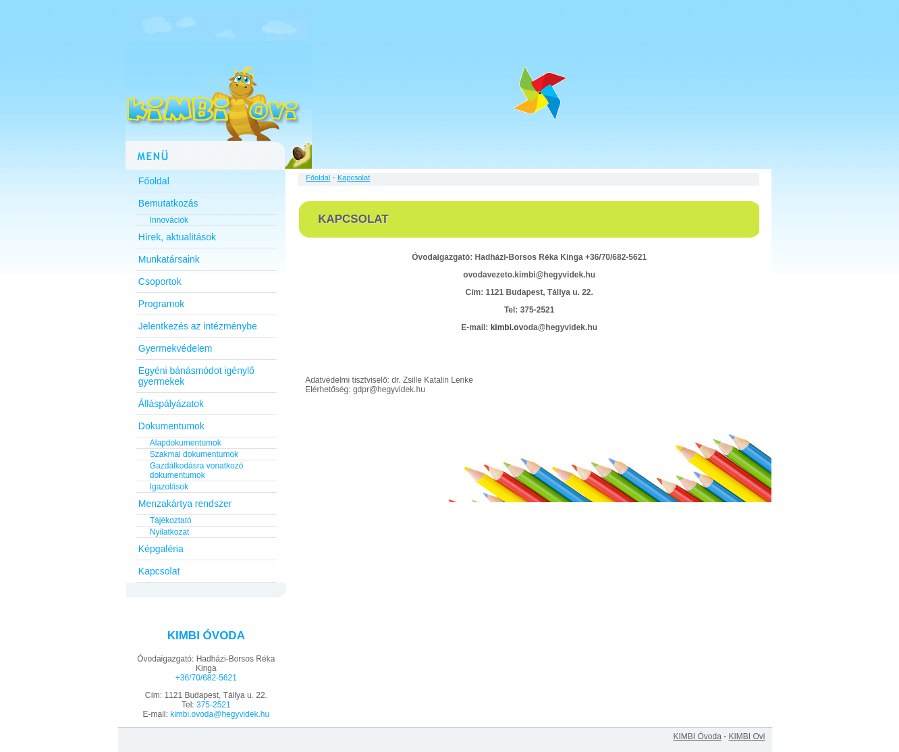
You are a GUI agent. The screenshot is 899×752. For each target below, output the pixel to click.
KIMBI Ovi (746, 736)
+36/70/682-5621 (206, 677)
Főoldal (153, 181)
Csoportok (160, 281)
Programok (161, 303)
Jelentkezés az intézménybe (197, 326)
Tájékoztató (171, 520)
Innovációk (169, 220)
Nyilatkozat (170, 532)
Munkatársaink (169, 259)
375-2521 (213, 704)
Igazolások (169, 486)
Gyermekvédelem (175, 348)
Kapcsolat (159, 571)
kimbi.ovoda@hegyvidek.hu (219, 714)
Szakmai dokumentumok (194, 454)
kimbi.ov (507, 327)
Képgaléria (161, 548)
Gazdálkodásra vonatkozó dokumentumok (197, 470)
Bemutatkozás (168, 203)
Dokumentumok (171, 426)
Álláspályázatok (171, 403)
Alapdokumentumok (185, 443)
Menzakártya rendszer (185, 503)
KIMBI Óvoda (697, 736)
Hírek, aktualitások (177, 237)
